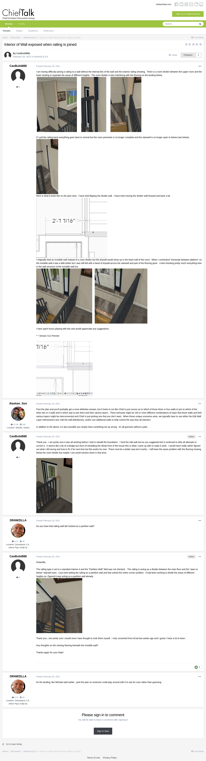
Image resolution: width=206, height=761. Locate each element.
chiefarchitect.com (163, 4)
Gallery (19, 31)
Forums (6, 31)
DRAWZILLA (18, 520)
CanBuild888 (23, 53)
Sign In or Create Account (188, 14)
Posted (48, 66)
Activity (21, 24)
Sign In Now (103, 731)
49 (22, 541)
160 (23, 424)
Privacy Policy (110, 757)
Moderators (49, 31)
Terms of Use (93, 757)
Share (173, 55)
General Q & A (41, 56)
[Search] (180, 24)
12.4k (14, 424)
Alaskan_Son (18, 403)
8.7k (15, 541)
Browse (9, 25)
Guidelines (33, 31)
